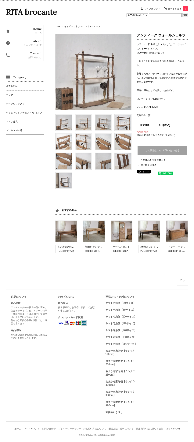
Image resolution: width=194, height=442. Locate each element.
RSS (168, 428)
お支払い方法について (94, 428)
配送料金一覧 (143, 115)
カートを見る (178, 8)
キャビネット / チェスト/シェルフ (82, 26)
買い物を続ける (148, 165)
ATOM (176, 428)
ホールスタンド (121, 246)
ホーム (17, 428)
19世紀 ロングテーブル (153, 246)
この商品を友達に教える (153, 159)
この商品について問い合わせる (162, 150)
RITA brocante (31, 12)
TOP (57, 26)
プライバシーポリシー (69, 428)
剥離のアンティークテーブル (101, 246)
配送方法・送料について (121, 428)
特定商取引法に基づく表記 (149, 428)
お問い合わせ (49, 428)
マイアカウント (152, 8)
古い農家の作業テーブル (70, 246)
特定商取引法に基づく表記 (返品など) (156, 135)
